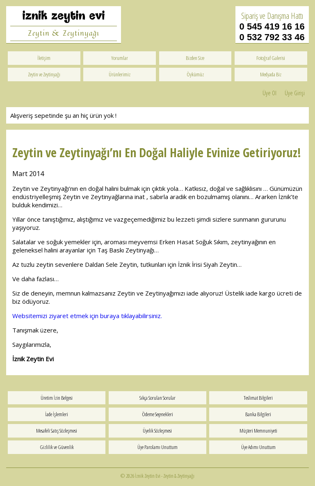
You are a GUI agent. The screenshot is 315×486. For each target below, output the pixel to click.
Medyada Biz (270, 74)
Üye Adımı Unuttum (258, 447)
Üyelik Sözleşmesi (157, 430)
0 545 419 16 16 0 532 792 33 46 (272, 31)
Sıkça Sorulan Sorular (157, 397)
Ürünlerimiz (119, 74)
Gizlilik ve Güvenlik (57, 447)
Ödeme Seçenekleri (157, 414)
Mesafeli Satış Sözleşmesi (56, 430)
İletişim (43, 58)
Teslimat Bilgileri (258, 397)
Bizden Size (195, 58)
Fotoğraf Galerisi (270, 58)
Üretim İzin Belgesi (57, 397)
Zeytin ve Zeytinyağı (44, 74)
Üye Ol (269, 93)
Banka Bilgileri (258, 414)
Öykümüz (195, 74)
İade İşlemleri (56, 414)
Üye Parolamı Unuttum (157, 447)
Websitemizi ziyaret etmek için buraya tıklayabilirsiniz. (88, 316)
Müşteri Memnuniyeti (258, 430)
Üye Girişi (295, 93)
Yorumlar (119, 58)
